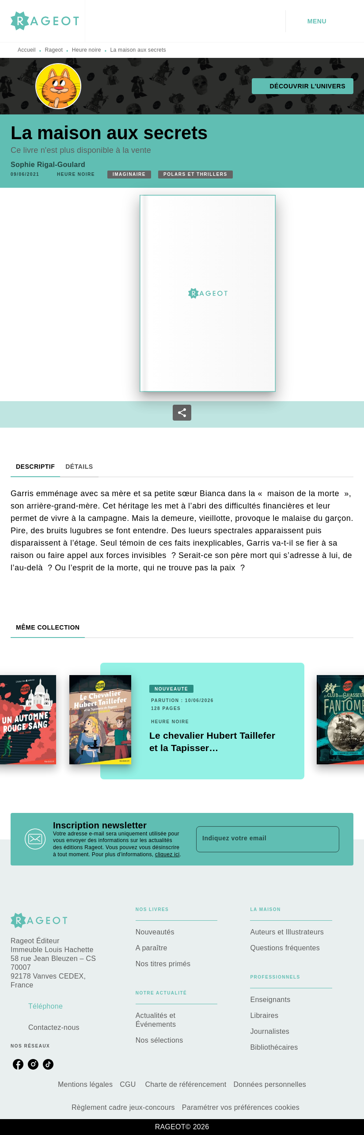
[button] (302, 86)
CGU (129, 1084)
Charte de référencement (185, 1084)
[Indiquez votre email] (256, 839)
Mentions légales (85, 1084)
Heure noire (86, 50)
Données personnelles (269, 1084)
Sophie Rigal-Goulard (48, 164)
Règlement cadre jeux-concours (123, 1107)
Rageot (54, 50)
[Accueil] (48, 21)
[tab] (35, 466)
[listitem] (18, 1064)
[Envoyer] (328, 839)
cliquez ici (167, 854)
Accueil (27, 50)
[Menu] (319, 21)
